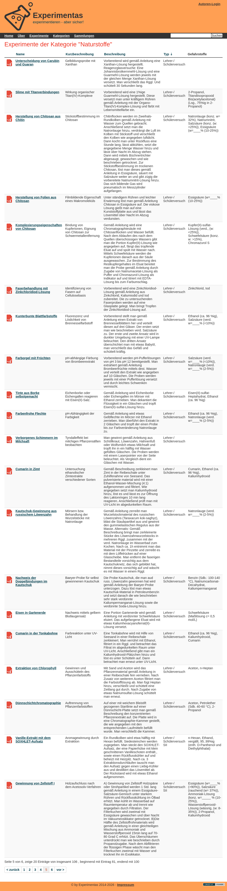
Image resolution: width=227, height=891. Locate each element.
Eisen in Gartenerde (31, 612)
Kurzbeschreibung (80, 54)
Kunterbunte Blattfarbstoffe (36, 316)
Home (8, 36)
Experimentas (58, 15)
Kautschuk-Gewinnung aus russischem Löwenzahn (36, 512)
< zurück (13, 869)
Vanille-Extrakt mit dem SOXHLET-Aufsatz (33, 739)
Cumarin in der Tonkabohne (37, 633)
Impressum (125, 885)
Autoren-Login (209, 4)
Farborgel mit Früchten (33, 358)
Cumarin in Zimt (28, 469)
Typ (166, 54)
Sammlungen (84, 36)
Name (20, 54)
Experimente (39, 36)
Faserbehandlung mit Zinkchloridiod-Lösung (33, 290)
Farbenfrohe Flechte (31, 413)
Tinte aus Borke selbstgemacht (27, 394)
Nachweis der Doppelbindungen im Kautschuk (31, 581)
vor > (60, 869)
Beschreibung (114, 54)
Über (21, 36)
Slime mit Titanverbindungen (37, 92)
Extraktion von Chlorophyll (36, 668)
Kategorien (61, 36)
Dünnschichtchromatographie (38, 703)
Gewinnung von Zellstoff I (35, 783)
